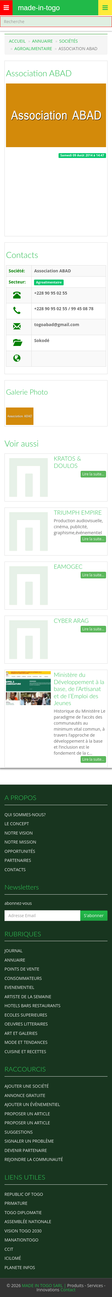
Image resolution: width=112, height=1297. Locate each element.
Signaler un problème (29, 1141)
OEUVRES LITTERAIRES (26, 1024)
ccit (8, 1249)
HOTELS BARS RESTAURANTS (32, 1005)
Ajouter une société (26, 1086)
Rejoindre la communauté (33, 1159)
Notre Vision (18, 833)
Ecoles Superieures (25, 1015)
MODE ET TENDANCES (25, 1042)
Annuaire (42, 41)
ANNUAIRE (14, 960)
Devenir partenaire (25, 1150)
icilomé (12, 1258)
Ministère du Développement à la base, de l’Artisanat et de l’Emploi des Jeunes (79, 688)
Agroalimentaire (33, 48)
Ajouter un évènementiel (32, 1104)
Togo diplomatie (23, 1212)
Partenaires (17, 860)
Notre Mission (20, 842)
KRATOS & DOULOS (67, 462)
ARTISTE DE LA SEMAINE (27, 996)
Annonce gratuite (24, 1095)
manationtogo (21, 1240)
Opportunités (19, 851)
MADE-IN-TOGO (39, 8)
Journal (13, 950)
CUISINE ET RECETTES (25, 1051)
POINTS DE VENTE (21, 969)
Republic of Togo (23, 1194)
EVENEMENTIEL (19, 987)
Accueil (17, 41)
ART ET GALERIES (20, 1033)
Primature (15, 1203)
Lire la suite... (93, 474)
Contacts (22, 255)
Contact (67, 1289)
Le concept (16, 823)
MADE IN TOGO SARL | (44, 1285)
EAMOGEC (68, 566)
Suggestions (18, 1132)
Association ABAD (39, 73)
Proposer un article (27, 1114)
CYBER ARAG (71, 620)
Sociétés (68, 41)
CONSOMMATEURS (23, 978)
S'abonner (94, 915)
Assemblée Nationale (27, 1221)
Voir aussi (21, 443)
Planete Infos (19, 1267)
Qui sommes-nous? (25, 814)
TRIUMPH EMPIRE (78, 512)
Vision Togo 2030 (23, 1231)
